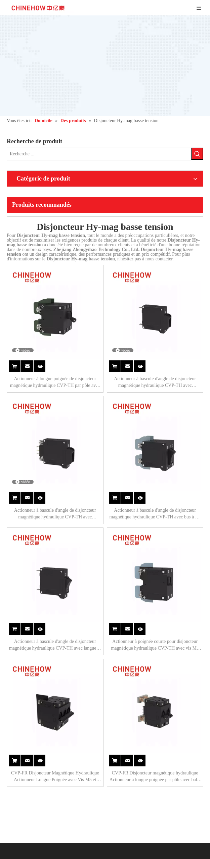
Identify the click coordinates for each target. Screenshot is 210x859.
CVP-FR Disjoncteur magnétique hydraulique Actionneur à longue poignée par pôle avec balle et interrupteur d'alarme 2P (155, 776)
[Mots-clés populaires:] (197, 154)
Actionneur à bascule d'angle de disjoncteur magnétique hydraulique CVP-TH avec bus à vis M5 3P (155, 514)
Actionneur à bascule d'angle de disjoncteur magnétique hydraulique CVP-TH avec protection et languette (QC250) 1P (155, 382)
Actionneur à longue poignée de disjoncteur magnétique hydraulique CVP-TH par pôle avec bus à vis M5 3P (55, 382)
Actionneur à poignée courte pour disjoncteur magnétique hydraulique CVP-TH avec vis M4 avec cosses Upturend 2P (155, 645)
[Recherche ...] (99, 154)
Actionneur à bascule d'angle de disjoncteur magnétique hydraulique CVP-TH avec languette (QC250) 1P (55, 645)
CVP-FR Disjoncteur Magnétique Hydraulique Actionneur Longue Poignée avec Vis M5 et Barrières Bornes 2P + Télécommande (55, 776)
